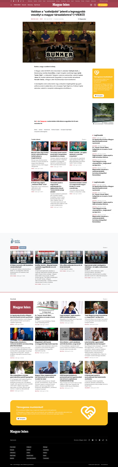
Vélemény (30, 1)
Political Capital (55, 129)
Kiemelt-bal (47, 129)
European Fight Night (66, 129)
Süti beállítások (104, 464)
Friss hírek (12, 447)
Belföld (35, 1)
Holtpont (29, 447)
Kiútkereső (93, 1)
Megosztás (82, 19)
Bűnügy (58, 1)
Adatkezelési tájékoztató (94, 464)
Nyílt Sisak (37, 4)
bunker (40, 129)
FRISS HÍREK (17, 4)
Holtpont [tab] (22, 247)
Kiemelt (24, 4)
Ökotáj (82, 1)
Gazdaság (63, 1)
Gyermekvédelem (51, 1)
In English (87, 1)
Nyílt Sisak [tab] (14, 247)
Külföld (39, 1)
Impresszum (13, 440)
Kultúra (68, 1)
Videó (44, 1)
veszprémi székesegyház (40, 131)
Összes (84, 139)
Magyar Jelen (34, 19)
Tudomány (77, 1)
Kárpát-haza (30, 455)
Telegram (43, 121)
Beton (35, 129)
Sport (72, 1)
